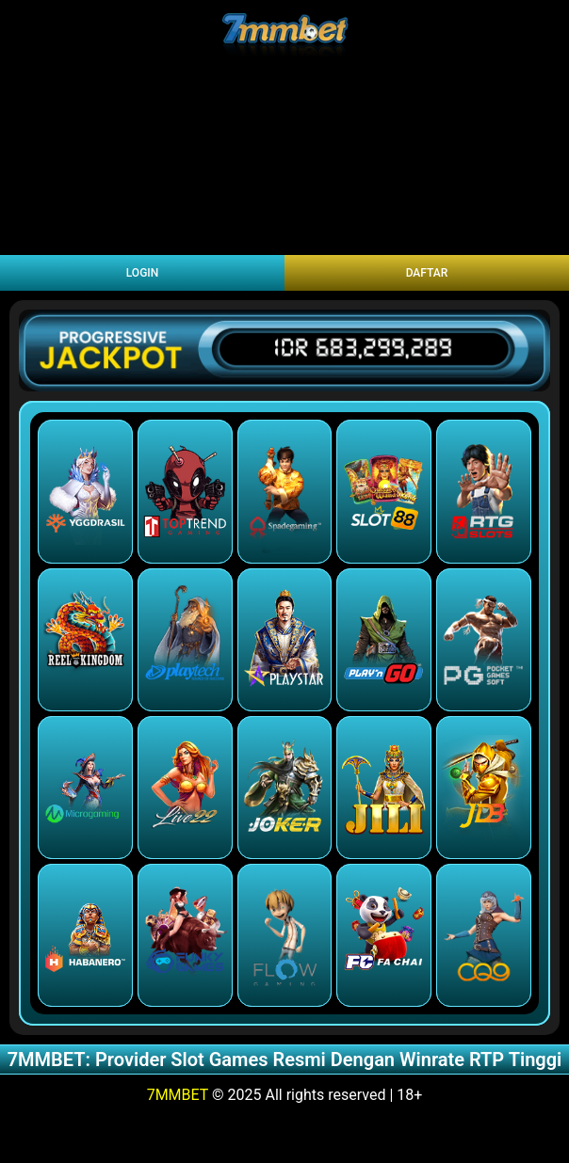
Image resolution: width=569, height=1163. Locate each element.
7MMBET (177, 1095)
